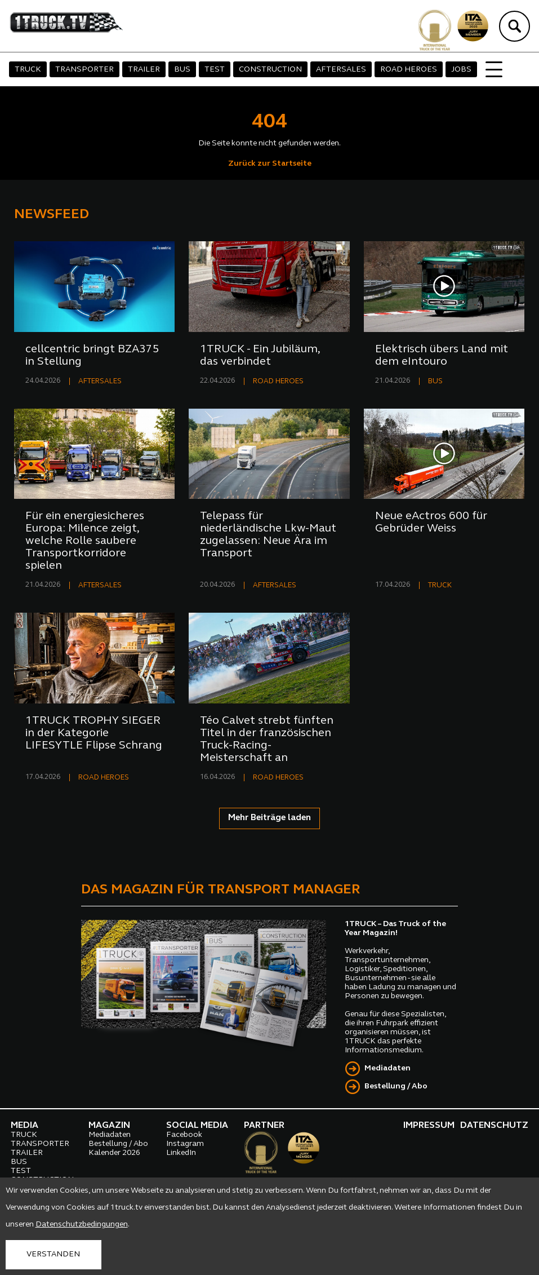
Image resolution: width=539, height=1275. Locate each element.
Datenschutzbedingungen (81, 1224)
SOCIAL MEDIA (197, 1125)
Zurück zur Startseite (269, 164)
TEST (214, 69)
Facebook (184, 1135)
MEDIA (24, 1125)
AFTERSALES (341, 69)
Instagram (185, 1144)
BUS (182, 69)
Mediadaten (387, 1068)
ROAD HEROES (408, 69)
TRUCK (28, 69)
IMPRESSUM (429, 1125)
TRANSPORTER (84, 69)
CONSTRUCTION (270, 69)
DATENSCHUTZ (494, 1125)
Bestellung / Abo (395, 1086)
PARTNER (264, 1125)
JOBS (461, 69)
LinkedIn (181, 1153)
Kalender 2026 (114, 1153)
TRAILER (144, 69)
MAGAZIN (109, 1125)
